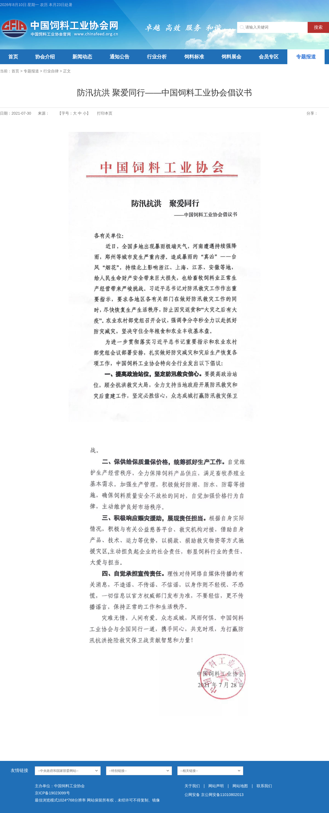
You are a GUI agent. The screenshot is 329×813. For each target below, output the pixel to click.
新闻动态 (82, 57)
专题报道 (306, 57)
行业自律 (51, 71)
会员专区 (269, 57)
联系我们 (264, 786)
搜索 (318, 27)
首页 (13, 57)
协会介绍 (45, 57)
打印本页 (104, 113)
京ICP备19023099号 (52, 793)
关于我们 (192, 786)
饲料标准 (194, 57)
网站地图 (240, 786)
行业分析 (157, 57)
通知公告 (119, 57)
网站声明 (216, 786)
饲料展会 (231, 57)
